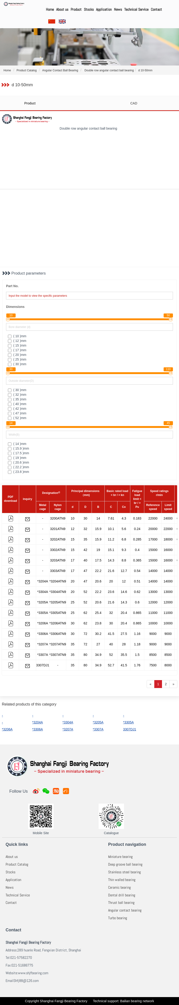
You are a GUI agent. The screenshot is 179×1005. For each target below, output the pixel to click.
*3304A (42, 592)
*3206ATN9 (57, 623)
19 (98, 550)
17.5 (98, 560)
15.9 (98, 529)
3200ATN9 (57, 518)
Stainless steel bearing (124, 872)
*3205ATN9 (57, 602)
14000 (153, 571)
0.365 (137, 560)
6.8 (124, 539)
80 (85, 655)
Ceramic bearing (119, 887)
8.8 (124, 560)
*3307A (42, 655)
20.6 (98, 581)
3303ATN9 (57, 571)
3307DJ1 (42, 665)
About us (62, 9)
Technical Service (136, 9)
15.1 (111, 550)
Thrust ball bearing (121, 902)
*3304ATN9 (57, 592)
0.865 (137, 613)
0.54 (137, 571)
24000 (168, 518)
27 (98, 644)
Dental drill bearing (121, 895)
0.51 (137, 581)
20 (73, 581)
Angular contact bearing (124, 910)
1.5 (137, 655)
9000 (153, 634)
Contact (156, 9)
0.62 (137, 592)
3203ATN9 (57, 560)
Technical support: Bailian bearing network (123, 1001)
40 (85, 560)
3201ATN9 (57, 529)
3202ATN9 (57, 539)
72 (85, 634)
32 (85, 529)
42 (85, 550)
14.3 (111, 560)
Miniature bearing (120, 856)
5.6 (124, 529)
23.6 (111, 592)
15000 (153, 550)
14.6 (124, 592)
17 (73, 560)
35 (85, 539)
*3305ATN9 (57, 613)
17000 (153, 539)
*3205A (42, 602)
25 (73, 602)
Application (104, 9)
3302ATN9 (57, 550)
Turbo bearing (117, 918)
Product (76, 9)
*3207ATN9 (57, 644)
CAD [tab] (133, 103)
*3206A (42, 623)
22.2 (98, 571)
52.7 (111, 665)
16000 (168, 550)
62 (85, 613)
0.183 (137, 518)
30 (85, 518)
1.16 (137, 634)
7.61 (111, 518)
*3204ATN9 (57, 581)
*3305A (42, 613)
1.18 (137, 644)
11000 (153, 613)
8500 (153, 655)
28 (124, 644)
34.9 (98, 655)
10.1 (111, 529)
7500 (153, 665)
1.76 (137, 665)
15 (73, 539)
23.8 (98, 623)
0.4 (137, 550)
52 (85, 592)
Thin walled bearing (121, 879)
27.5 (124, 634)
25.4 (98, 613)
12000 (153, 602)
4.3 (124, 518)
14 (98, 518)
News (118, 9)
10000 (153, 623)
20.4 (124, 613)
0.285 (137, 539)
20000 (153, 529)
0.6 (137, 602)
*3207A (42, 644)
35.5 (124, 655)
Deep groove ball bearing (125, 864)
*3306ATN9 (57, 634)
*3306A (42, 634)
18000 (168, 539)
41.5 (111, 634)
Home (50, 9)
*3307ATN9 (57, 655)
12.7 (124, 571)
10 (73, 518)
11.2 (111, 539)
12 (73, 529)
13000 (153, 592)
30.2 (98, 634)
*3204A (42, 581)
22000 (153, 518)
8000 (168, 665)
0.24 (137, 529)
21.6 (111, 571)
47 (85, 571)
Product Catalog (17, 864)
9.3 (124, 550)
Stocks (89, 9)
